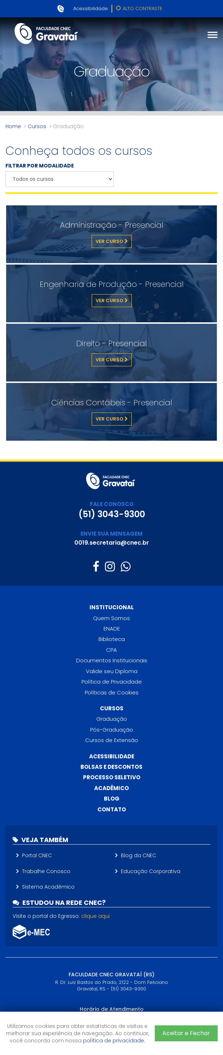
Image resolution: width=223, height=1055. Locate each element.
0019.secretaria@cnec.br (111, 543)
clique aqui (95, 916)
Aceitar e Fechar (186, 1033)
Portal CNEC (37, 855)
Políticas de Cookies (112, 692)
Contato (111, 809)
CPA (111, 650)
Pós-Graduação (111, 729)
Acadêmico (111, 788)
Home (13, 126)
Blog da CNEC (138, 855)
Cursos (37, 126)
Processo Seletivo (111, 777)
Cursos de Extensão (111, 740)
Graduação (111, 719)
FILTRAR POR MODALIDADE (39, 165)
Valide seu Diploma (111, 671)
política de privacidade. (114, 1040)
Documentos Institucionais (111, 660)
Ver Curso (112, 241)
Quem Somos (111, 618)
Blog (111, 798)
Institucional (111, 607)
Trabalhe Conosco (46, 871)
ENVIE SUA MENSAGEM (111, 533)
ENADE (112, 628)
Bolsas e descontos (111, 767)
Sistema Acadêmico (48, 886)
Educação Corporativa (150, 871)
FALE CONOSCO (112, 504)
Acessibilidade (90, 8)
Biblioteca (112, 639)
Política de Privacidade (112, 681)
